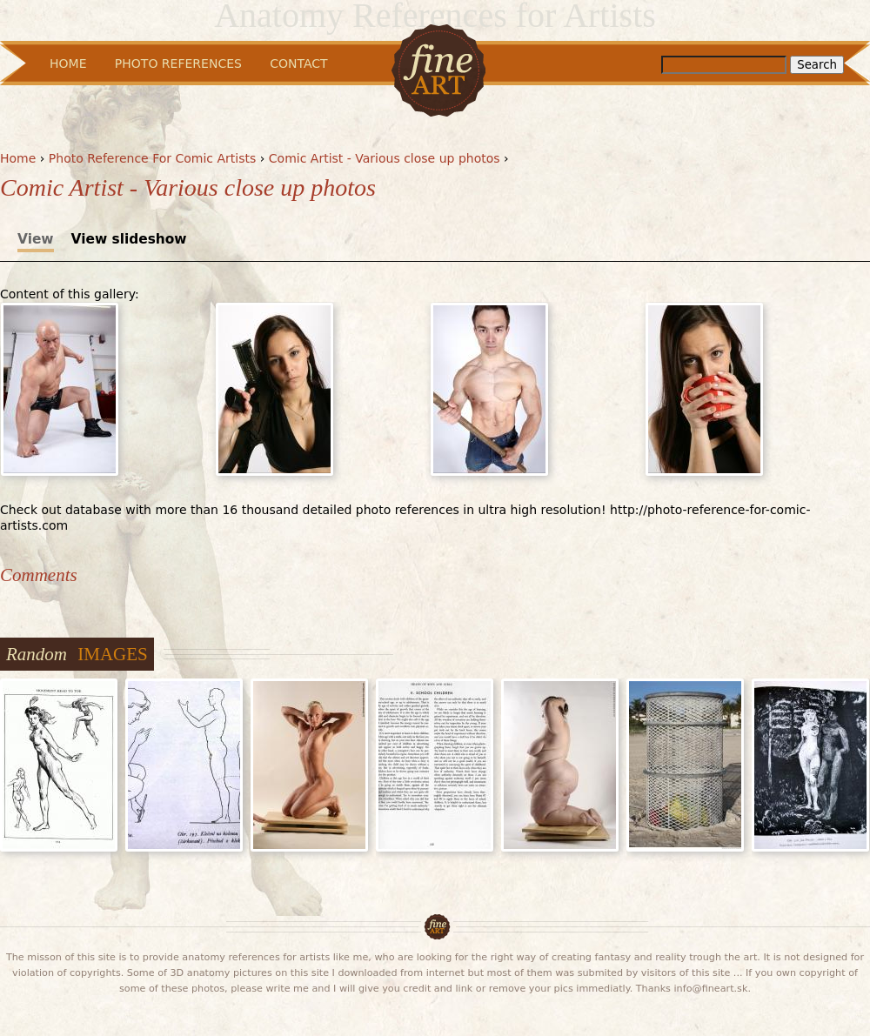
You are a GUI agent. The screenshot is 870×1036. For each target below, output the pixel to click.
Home (18, 158)
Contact (298, 63)
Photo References (178, 63)
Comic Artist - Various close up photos (384, 158)
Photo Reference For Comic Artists (152, 158)
